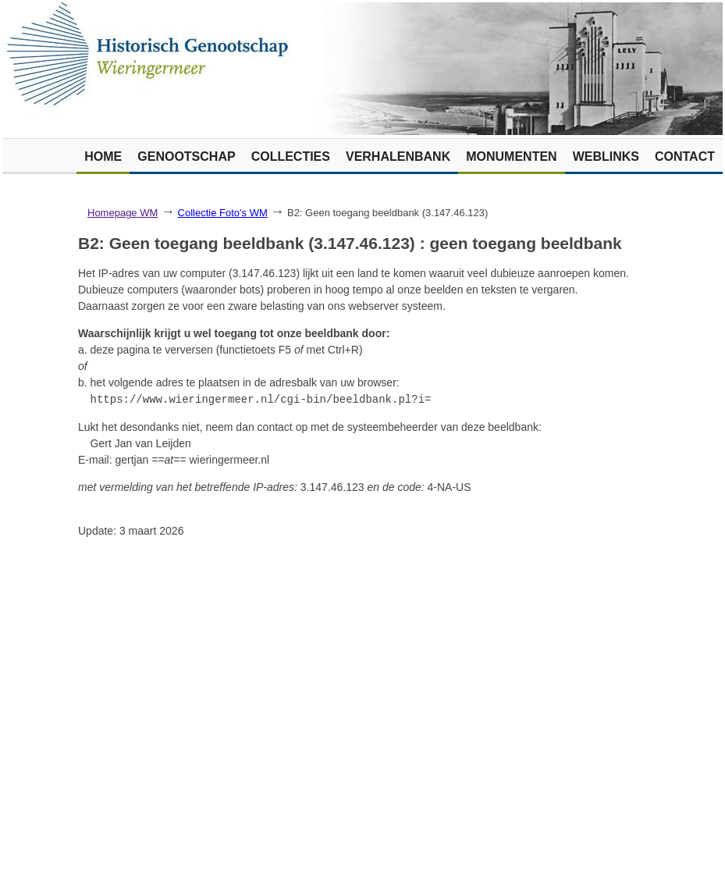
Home (103, 156)
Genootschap (186, 156)
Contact (685, 156)
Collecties (290, 156)
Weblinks (606, 156)
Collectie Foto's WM (223, 213)
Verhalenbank (398, 156)
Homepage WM (122, 213)
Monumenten (511, 156)
